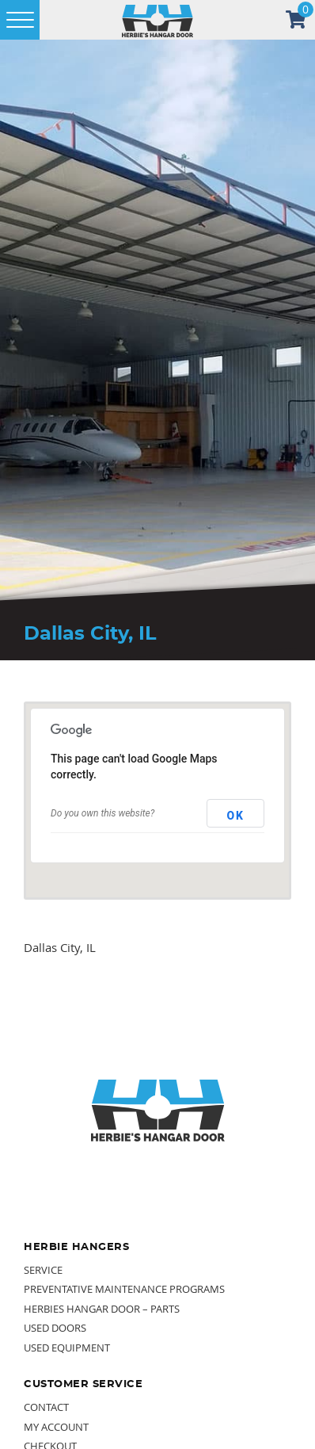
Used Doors (55, 1328)
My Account (56, 1427)
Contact (46, 1407)
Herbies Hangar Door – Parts (102, 1309)
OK (235, 815)
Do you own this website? (102, 813)
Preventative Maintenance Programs (124, 1289)
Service (43, 1270)
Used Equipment (67, 1347)
